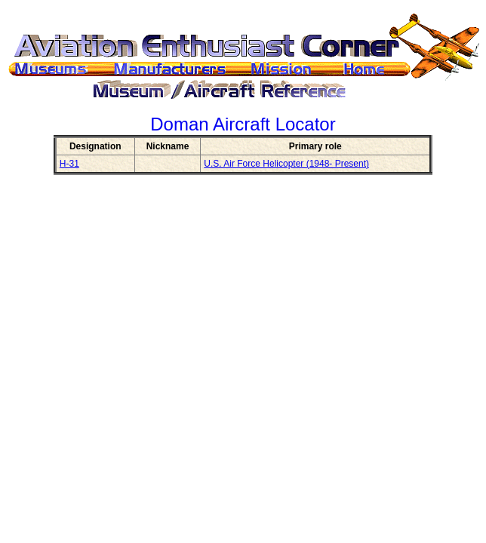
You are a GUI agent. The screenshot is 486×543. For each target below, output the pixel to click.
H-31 (69, 163)
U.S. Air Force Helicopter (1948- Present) (286, 163)
